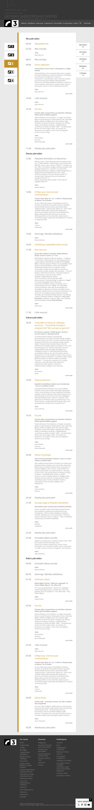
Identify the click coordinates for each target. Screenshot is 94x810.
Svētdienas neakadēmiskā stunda (51, 244)
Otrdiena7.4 (82, 74)
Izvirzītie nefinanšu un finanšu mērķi (45, 746)
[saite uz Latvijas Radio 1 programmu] (10, 47)
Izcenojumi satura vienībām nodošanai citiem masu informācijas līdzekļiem (63, 767)
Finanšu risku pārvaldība (43, 750)
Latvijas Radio (9, 19)
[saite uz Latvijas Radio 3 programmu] (10, 64)
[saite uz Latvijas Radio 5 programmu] (10, 72)
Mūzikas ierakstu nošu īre (63, 753)
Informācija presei (26, 790)
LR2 (19, 19)
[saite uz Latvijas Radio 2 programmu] (10, 55)
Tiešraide (87, 23)
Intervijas (39, 23)
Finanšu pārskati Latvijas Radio (44, 755)
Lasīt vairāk (68, 93)
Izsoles (40, 765)
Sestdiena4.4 (83, 53)
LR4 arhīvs (43, 19)
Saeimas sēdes (62, 773)
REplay (11, 3)
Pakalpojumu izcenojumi (61, 748)
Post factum (41, 249)
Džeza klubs (40, 697)
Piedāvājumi (62, 739)
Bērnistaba (13, 5)
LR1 (16, 19)
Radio (22, 743)
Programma (67, 23)
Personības (58, 23)
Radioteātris (34, 19)
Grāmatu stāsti (42, 579)
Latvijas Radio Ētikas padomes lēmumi (27, 771)
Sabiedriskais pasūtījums (25, 753)
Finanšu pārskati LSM (44, 759)
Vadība (22, 747)
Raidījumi (31, 23)
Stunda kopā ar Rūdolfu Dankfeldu (51, 502)
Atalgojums (42, 743)
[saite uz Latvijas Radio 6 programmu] (10, 81)
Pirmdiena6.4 (83, 67)
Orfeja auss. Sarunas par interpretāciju (46, 193)
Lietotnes (23, 787)
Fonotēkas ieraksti (63, 775)
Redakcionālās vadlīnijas (25, 758)
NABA (28, 19)
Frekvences (48, 23)
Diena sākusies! (42, 64)
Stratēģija (23, 750)
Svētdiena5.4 (83, 60)
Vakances (23, 792)
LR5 (24, 19)
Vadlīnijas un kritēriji (64, 760)
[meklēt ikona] (80, 23)
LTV (10, 7)
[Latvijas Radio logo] (11, 23)
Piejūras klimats (42, 380)
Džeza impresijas (43, 454)
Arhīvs (75, 23)
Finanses (41, 739)
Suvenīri (60, 743)
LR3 (21, 19)
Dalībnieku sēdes (26, 778)
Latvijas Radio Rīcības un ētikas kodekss (26, 765)
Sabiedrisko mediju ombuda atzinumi (27, 775)
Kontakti (23, 797)
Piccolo (38, 109)
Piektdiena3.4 (83, 46)
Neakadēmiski (42, 43)
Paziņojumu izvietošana (61, 757)
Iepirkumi (41, 762)
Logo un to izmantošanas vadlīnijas (25, 783)
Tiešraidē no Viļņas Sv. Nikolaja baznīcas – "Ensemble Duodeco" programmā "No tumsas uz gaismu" (52, 325)
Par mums (24, 739)
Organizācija (24, 745)
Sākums (24, 23)
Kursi (58, 745)
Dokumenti (24, 761)
